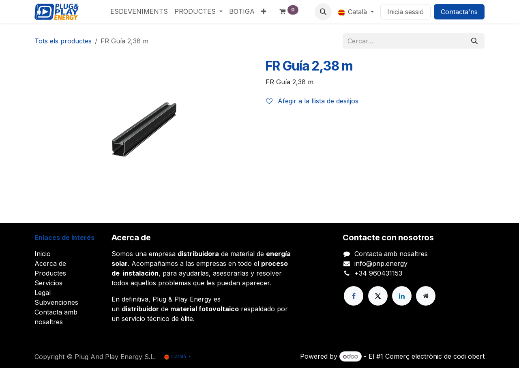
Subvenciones (56, 302)
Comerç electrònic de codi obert (435, 356)
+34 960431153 (378, 273)
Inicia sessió (405, 12)
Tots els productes (63, 41)
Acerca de (50, 263)
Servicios (48, 283)
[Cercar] (474, 41)
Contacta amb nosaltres (391, 254)
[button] (323, 11)
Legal (42, 293)
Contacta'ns (459, 12)
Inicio (42, 254)
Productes (50, 273)
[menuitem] (139, 11)
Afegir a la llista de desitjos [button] (312, 101)
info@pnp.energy (380, 263)
